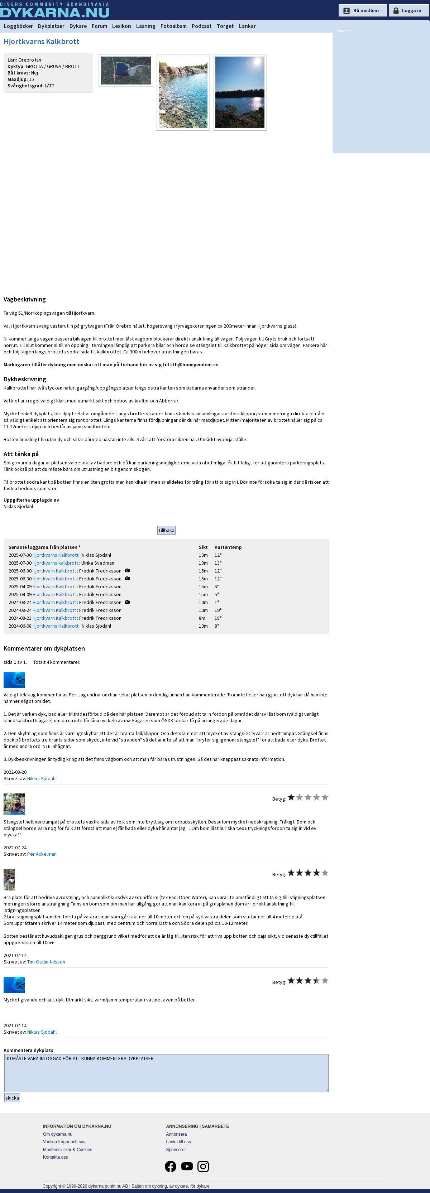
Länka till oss (178, 1142)
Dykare (78, 26)
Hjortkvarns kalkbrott (55, 564)
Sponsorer (176, 1150)
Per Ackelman (42, 855)
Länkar (247, 26)
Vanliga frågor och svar (65, 1142)
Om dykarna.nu (57, 1135)
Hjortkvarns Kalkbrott (55, 556)
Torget (225, 26)
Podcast (202, 26)
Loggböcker (18, 26)
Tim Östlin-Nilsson (46, 963)
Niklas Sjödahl (42, 779)
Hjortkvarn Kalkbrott (54, 572)
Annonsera (176, 1135)
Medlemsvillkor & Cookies (67, 1150)
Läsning (146, 26)
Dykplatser (51, 26)
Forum (99, 26)
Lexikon (121, 26)
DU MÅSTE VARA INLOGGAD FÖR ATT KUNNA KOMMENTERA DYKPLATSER (166, 1074)
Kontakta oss (55, 1158)
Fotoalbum (174, 26)
